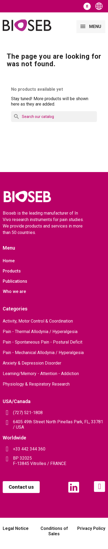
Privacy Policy (91, 528)
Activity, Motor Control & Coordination (38, 321)
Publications (15, 281)
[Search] (54, 116)
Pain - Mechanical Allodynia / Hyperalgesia (43, 352)
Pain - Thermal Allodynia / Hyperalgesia (40, 331)
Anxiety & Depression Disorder (32, 363)
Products (12, 271)
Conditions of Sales (54, 531)
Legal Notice (16, 528)
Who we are (14, 291)
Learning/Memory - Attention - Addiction (41, 373)
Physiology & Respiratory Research (36, 384)
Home (9, 260)
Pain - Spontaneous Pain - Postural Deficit (42, 342)
